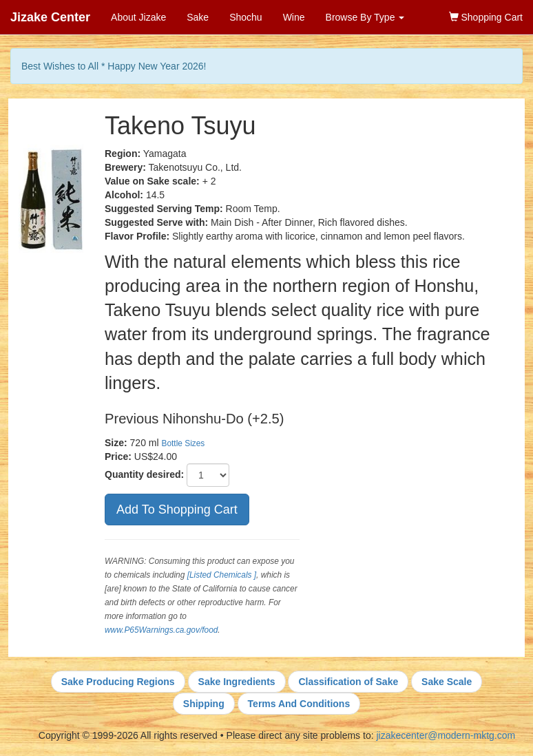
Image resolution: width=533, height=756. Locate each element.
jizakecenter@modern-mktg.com (445, 735)
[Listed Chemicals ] (221, 575)
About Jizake (138, 17)
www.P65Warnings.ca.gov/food (161, 630)
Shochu (245, 17)
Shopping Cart (486, 17)
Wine (294, 17)
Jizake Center (50, 17)
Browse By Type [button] (365, 17)
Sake (198, 17)
